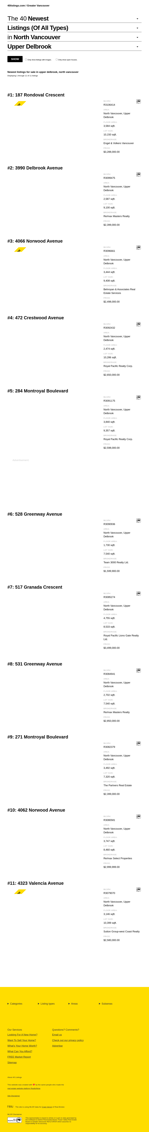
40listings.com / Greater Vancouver (28, 5)
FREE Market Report (19, 1056)
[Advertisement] (75, 481)
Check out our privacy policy (68, 1040)
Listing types (48, 1003)
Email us (57, 1034)
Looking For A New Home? (22, 1034)
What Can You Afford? (19, 1051)
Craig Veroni (47, 1107)
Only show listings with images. (38, 60)
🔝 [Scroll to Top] (143, 1122)
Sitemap (12, 1062)
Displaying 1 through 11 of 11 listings (22, 76)
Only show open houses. (66, 60)
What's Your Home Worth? (22, 1045)
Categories (16, 1003)
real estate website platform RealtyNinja (23, 1088)
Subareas (107, 1003)
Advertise (57, 1045)
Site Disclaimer (13, 1096)
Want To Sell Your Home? (21, 1040)
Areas (74, 1003)
